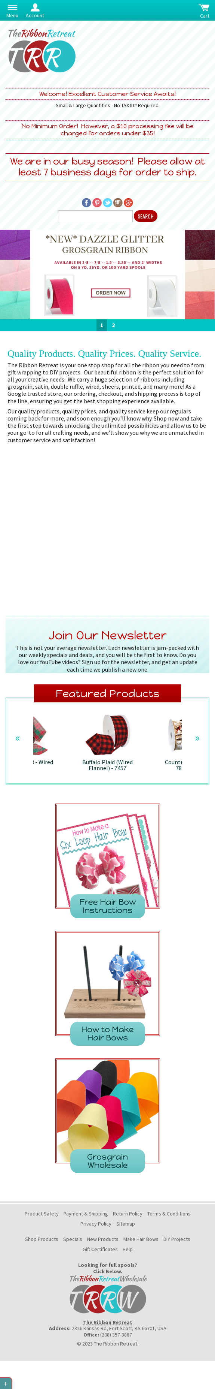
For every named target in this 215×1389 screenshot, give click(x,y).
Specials (72, 1239)
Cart (204, 15)
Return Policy (127, 1213)
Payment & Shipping (86, 1213)
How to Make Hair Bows (107, 1033)
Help (128, 1249)
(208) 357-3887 (116, 1334)
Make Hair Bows (141, 1239)
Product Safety (42, 1213)
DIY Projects (176, 1239)
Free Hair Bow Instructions (107, 906)
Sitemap (125, 1223)
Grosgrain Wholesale (107, 1161)
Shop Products (41, 1239)
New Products (103, 1239)
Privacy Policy (95, 1223)
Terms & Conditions (169, 1213)
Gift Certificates (100, 1249)
